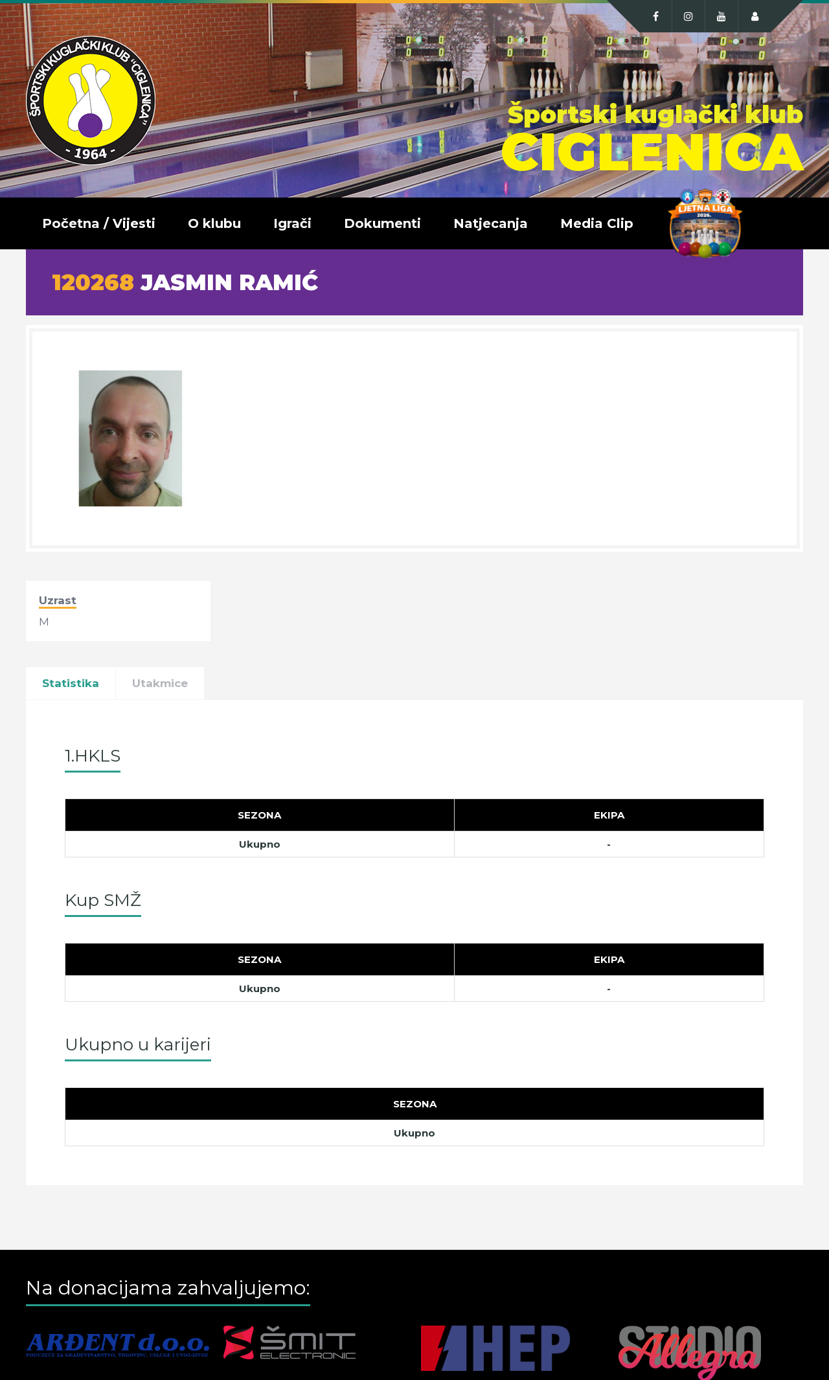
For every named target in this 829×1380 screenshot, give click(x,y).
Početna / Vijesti (98, 223)
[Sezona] (260, 815)
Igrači (292, 223)
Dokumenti (382, 223)
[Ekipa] (609, 815)
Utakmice (160, 683)
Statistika (70, 683)
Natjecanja (490, 223)
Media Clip (596, 223)
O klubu (214, 223)
